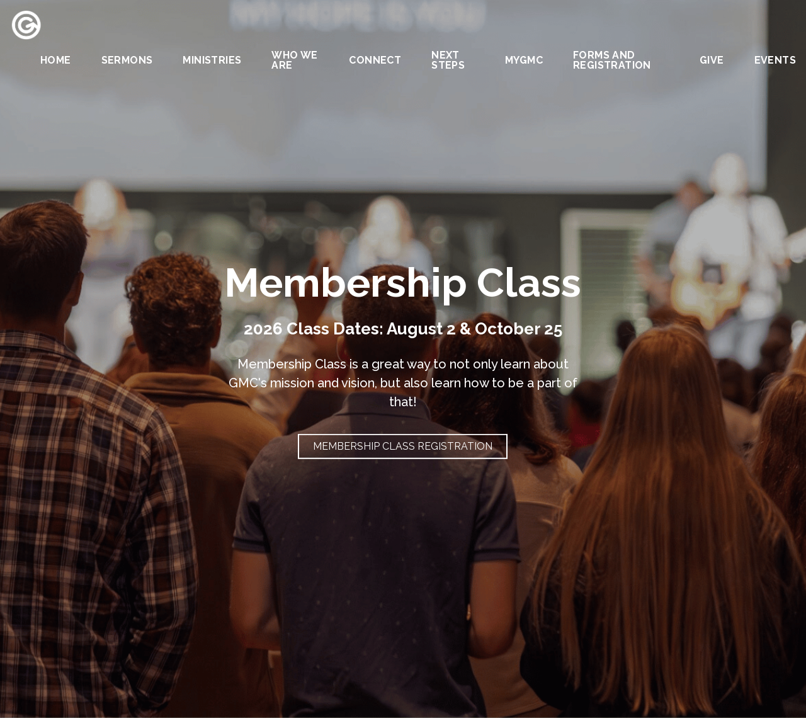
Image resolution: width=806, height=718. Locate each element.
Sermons (127, 60)
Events (775, 60)
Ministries (212, 60)
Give (712, 60)
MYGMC (524, 60)
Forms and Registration (612, 60)
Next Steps (448, 60)
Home (55, 60)
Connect (375, 60)
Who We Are (294, 60)
